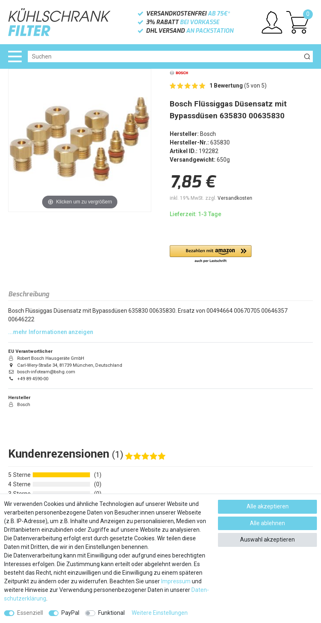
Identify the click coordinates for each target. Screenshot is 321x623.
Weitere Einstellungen (160, 612)
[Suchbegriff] (164, 56)
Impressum (176, 581)
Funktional (111, 612)
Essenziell (30, 612)
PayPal (70, 612)
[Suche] (307, 56)
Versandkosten (235, 198)
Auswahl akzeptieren (267, 539)
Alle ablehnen (267, 523)
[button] (210, 254)
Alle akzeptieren (268, 506)
